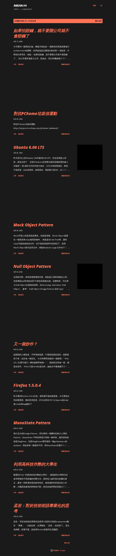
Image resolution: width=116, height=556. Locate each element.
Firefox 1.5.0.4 (27, 385)
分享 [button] (14, 64)
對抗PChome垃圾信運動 (35, 113)
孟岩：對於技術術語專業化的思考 (41, 508)
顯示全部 (98, 21)
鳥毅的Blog (20, 5)
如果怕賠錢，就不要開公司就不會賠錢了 (41, 33)
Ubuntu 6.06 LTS (28, 147)
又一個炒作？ (25, 344)
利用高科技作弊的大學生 (35, 464)
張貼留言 (21, 64)
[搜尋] (94, 5)
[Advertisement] (46, 88)
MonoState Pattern (31, 422)
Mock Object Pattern (33, 225)
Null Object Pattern (32, 266)
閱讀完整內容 (65, 64)
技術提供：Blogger (58, 550)
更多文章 (67, 543)
